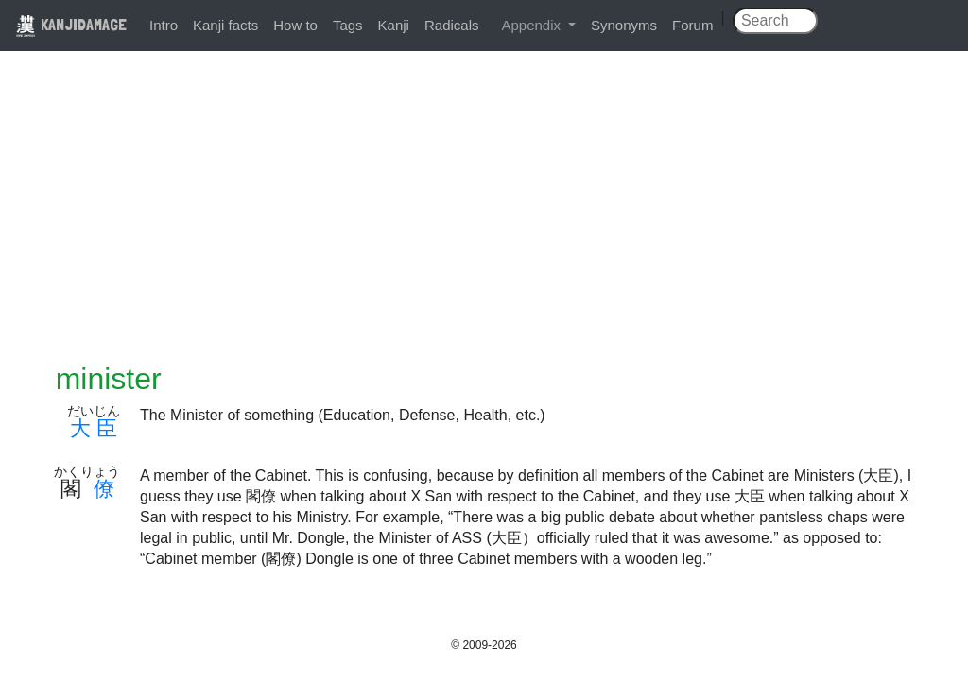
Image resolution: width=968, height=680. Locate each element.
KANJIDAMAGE (71, 24)
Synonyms (624, 25)
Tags (348, 25)
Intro (163, 25)
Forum (692, 25)
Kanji (393, 25)
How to (295, 25)
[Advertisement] (484, 219)
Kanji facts (225, 25)
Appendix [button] (532, 25)
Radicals (451, 25)
